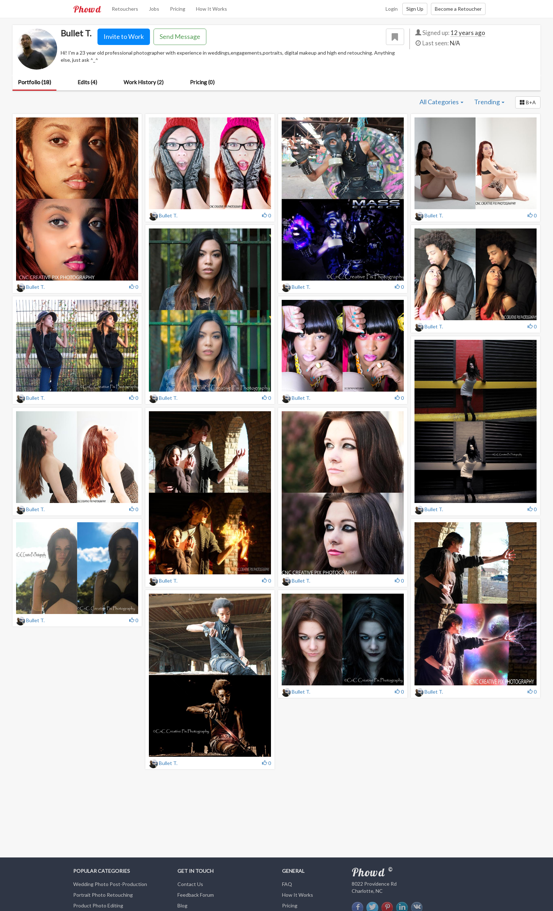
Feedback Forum (195, 895)
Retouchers (125, 9)
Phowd (87, 9)
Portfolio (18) (34, 82)
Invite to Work (124, 36)
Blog (182, 905)
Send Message (180, 36)
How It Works (211, 9)
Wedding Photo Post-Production (110, 884)
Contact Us (190, 884)
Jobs (154, 9)
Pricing (177, 9)
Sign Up (414, 9)
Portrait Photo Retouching (103, 895)
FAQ (287, 884)
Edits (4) (87, 82)
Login (392, 9)
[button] (528, 102)
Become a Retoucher (458, 9)
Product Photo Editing (98, 905)
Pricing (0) (202, 82)
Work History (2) (144, 82)
